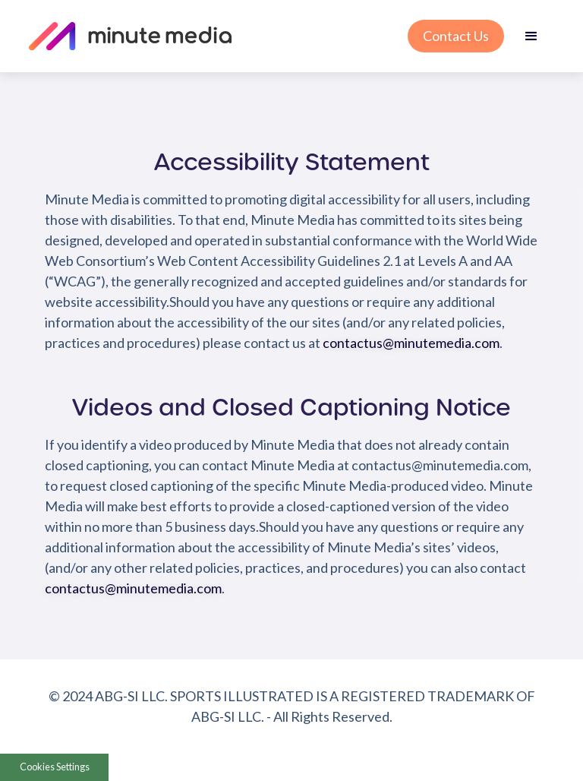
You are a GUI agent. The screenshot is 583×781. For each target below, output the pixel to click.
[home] (211, 36)
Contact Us (456, 35)
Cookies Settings (55, 766)
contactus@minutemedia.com (411, 342)
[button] (474, 36)
